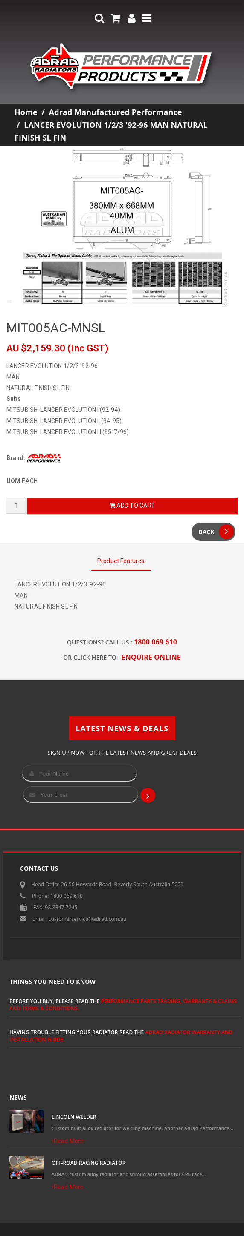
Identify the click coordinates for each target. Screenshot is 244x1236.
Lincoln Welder (74, 1117)
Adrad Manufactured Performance (115, 112)
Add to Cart (132, 505)
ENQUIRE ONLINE (151, 657)
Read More (68, 1141)
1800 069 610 (155, 642)
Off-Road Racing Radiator (88, 1163)
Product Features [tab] (121, 561)
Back (216, 531)
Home (26, 112)
